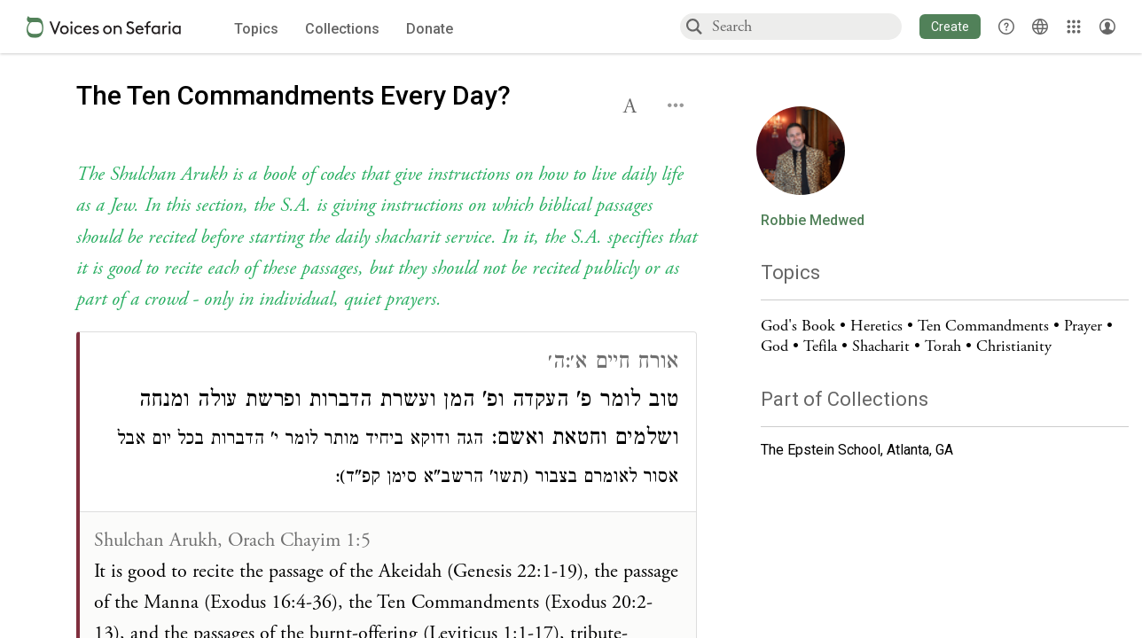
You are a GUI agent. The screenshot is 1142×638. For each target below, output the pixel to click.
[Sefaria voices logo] (104, 27)
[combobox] (806, 26)
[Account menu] (1107, 27)
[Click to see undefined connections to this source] (386, 237)
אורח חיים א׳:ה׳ (613, 363)
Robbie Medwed (812, 221)
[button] (950, 26)
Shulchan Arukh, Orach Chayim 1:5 (232, 540)
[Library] (1074, 27)
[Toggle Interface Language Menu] (1040, 27)
